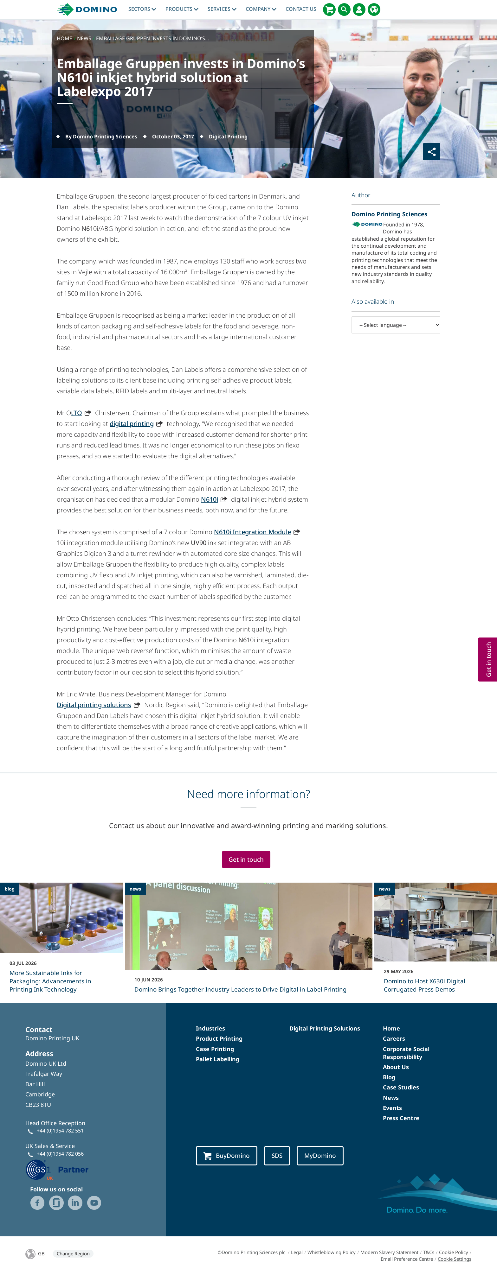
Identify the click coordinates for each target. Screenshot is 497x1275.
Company (261, 8)
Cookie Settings (454, 1259)
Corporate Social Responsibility (406, 1053)
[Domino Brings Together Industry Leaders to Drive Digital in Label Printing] (248, 942)
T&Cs (428, 1252)
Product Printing (219, 1038)
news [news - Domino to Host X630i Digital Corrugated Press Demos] (384, 889)
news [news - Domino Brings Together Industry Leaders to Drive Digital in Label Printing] (135, 889)
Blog (389, 1077)
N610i (209, 499)
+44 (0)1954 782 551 (60, 1130)
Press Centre (401, 1118)
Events (392, 1108)
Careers (394, 1038)
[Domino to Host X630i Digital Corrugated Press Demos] (435, 942)
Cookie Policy (453, 1252)
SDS (277, 1155)
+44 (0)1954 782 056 (60, 1153)
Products (181, 8)
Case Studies (401, 1087)
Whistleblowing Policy (331, 1252)
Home (391, 1028)
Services (222, 8)
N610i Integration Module (252, 532)
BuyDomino (226, 1155)
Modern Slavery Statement (389, 1252)
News (391, 1097)
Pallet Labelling (217, 1059)
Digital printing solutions (94, 705)
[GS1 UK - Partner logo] (57, 1169)
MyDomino (320, 1155)
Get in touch (246, 859)
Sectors (142, 8)
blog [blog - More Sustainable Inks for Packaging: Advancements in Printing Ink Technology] (10, 889)
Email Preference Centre (407, 1259)
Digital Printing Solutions (324, 1028)
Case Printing (215, 1049)
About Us (396, 1067)
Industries (210, 1028)
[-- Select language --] (396, 324)
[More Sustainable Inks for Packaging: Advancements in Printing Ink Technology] (61, 942)
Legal (297, 1252)
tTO (76, 413)
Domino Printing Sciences (389, 214)
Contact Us (301, 8)
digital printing (132, 423)
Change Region (73, 1253)
